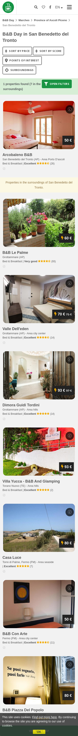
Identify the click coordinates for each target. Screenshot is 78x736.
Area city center (36, 333)
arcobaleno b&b (17, 155)
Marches (24, 20)
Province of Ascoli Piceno (50, 20)
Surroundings (19, 70)
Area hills (32, 409)
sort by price (17, 51)
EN (59, 7)
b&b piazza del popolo (23, 710)
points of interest (22, 60)
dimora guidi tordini (21, 405)
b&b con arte (14, 634)
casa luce (11, 557)
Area (53, 159)
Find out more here (44, 717)
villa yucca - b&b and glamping (31, 481)
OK (39, 731)
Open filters (56, 84)
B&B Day (8, 20)
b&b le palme (15, 252)
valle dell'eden (15, 329)
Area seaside (46, 562)
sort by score (48, 51)
